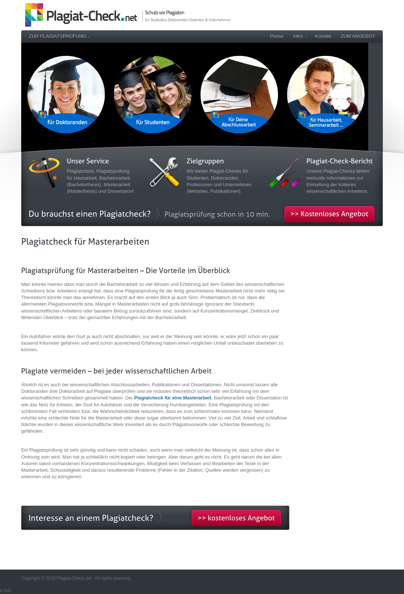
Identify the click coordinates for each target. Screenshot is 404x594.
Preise (276, 36)
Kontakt (323, 36)
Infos (299, 36)
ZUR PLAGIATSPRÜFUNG (59, 36)
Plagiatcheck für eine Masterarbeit (172, 398)
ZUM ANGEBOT (357, 36)
